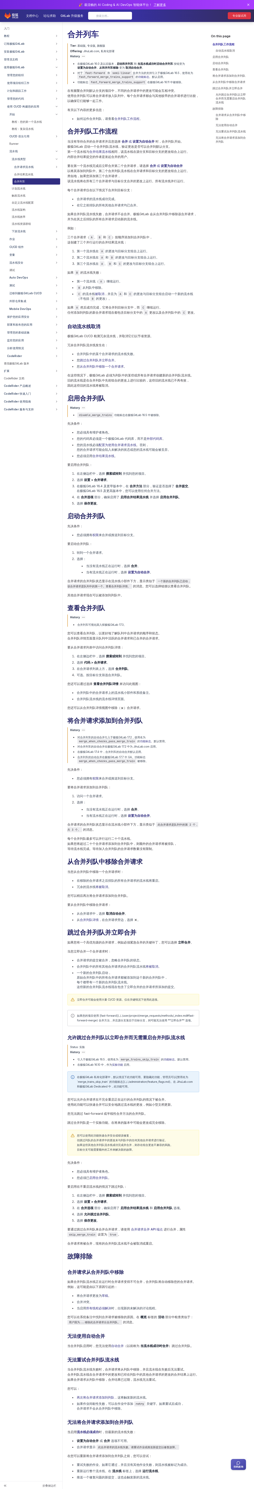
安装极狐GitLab (14, 51)
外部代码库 (154, 439)
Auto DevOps (18, 277)
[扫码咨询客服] (238, 1464)
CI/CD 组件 (16, 247)
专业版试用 (239, 15)
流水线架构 (18, 209)
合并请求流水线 (24, 166)
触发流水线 (18, 195)
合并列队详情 (89, 920)
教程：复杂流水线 (23, 128)
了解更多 (160, 5)
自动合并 (117, 1346)
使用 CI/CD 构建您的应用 (23, 106)
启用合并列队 (98, 1178)
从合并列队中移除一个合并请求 (102, 366)
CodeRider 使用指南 (17, 401)
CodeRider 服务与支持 (19, 409)
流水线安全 (16, 262)
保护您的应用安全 (18, 316)
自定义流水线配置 (23, 202)
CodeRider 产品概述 (17, 385)
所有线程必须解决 (98, 1308)
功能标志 (143, 76)
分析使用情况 (15, 348)
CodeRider (14, 356)
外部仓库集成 (17, 301)
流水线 (13, 151)
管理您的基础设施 (18, 332)
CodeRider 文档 (14, 378)
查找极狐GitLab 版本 (16, 363)
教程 (7, 35)
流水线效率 (18, 216)
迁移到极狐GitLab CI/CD (25, 293)
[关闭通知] (248, 4)
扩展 (7, 370)
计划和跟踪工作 (17, 90)
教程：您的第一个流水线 (27, 121)
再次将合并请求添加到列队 (95, 1397)
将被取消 (102, 887)
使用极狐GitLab (14, 67)
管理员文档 (11, 59)
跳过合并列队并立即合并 (97, 360)
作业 (12, 239)
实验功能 (117, 1064)
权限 (95, 535)
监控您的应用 (15, 340)
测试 (12, 285)
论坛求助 (49, 16)
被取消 (99, 294)
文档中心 (32, 16)
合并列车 (19, 181)
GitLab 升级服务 (72, 16)
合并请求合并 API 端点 (147, 1229)
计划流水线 (18, 188)
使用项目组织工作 (18, 83)
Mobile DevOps (20, 309)
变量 (12, 254)
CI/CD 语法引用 (19, 136)
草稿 (105, 1296)
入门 (6, 28)
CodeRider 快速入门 (17, 393)
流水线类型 (19, 159)
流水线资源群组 (21, 223)
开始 (12, 114)
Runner (14, 143)
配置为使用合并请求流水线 (117, 445)
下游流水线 (19, 231)
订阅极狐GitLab (14, 43)
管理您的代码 (15, 98)
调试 (12, 270)
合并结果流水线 (23, 174)
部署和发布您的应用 (19, 324)
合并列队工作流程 (126, 119)
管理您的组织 (15, 75)
